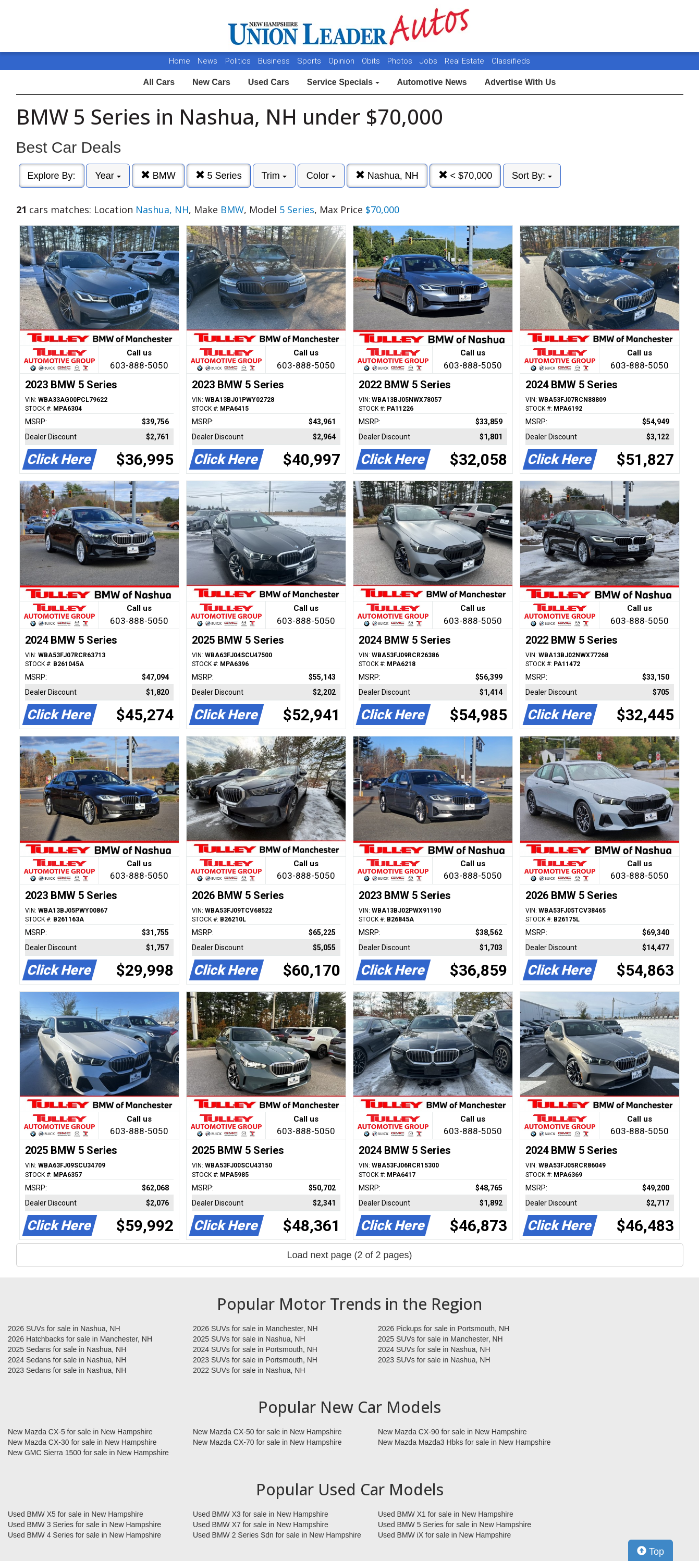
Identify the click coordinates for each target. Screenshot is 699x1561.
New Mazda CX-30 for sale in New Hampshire (82, 1442)
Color (321, 175)
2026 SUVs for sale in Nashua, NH (64, 1328)
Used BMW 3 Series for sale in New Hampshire (84, 1524)
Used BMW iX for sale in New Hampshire (444, 1535)
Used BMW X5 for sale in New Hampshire (75, 1514)
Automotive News (432, 82)
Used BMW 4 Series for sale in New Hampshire (84, 1535)
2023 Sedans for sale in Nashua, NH (67, 1370)
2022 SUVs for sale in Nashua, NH (249, 1370)
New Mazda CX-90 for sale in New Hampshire (452, 1432)
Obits (372, 61)
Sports (310, 61)
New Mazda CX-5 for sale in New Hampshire (80, 1432)
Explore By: (52, 175)
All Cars (159, 82)
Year (107, 175)
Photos (400, 61)
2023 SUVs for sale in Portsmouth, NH (255, 1360)
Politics (238, 61)
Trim (274, 175)
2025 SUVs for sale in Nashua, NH (249, 1339)
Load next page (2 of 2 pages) (349, 1255)
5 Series (218, 175)
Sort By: (532, 175)
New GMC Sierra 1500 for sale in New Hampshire (88, 1452)
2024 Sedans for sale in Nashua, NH (67, 1360)
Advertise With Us (520, 82)
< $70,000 (465, 175)
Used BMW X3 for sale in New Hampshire (260, 1514)
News (207, 61)
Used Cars (268, 82)
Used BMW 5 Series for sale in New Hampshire (454, 1524)
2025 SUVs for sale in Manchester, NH (440, 1339)
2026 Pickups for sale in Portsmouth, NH (443, 1328)
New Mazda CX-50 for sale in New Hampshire (267, 1432)
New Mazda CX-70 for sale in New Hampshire (267, 1442)
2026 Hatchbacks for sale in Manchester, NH (80, 1339)
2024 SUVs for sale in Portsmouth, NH (255, 1349)
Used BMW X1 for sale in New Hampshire (445, 1514)
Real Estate (465, 61)
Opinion (342, 61)
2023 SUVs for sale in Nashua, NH (434, 1360)
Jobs (429, 61)
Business (275, 61)
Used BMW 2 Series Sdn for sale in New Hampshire (277, 1535)
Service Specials (343, 82)
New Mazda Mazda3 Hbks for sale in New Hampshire (464, 1442)
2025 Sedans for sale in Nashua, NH (67, 1349)
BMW (158, 175)
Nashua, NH (387, 175)
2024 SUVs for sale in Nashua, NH (434, 1349)
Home (179, 61)
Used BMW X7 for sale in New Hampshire (260, 1524)
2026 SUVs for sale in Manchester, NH (255, 1328)
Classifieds (511, 61)
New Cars (211, 82)
